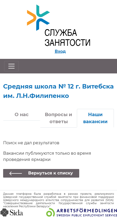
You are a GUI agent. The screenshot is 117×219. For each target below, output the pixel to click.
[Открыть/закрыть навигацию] (11, 66)
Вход (60, 51)
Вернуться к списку (50, 173)
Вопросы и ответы (58, 118)
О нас (22, 114)
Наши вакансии (95, 118)
